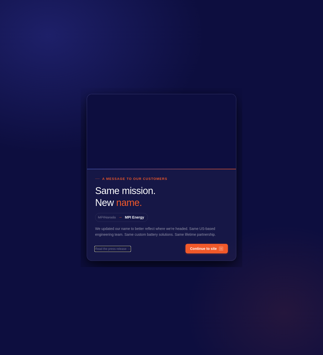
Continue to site (206, 249)
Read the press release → (112, 249)
